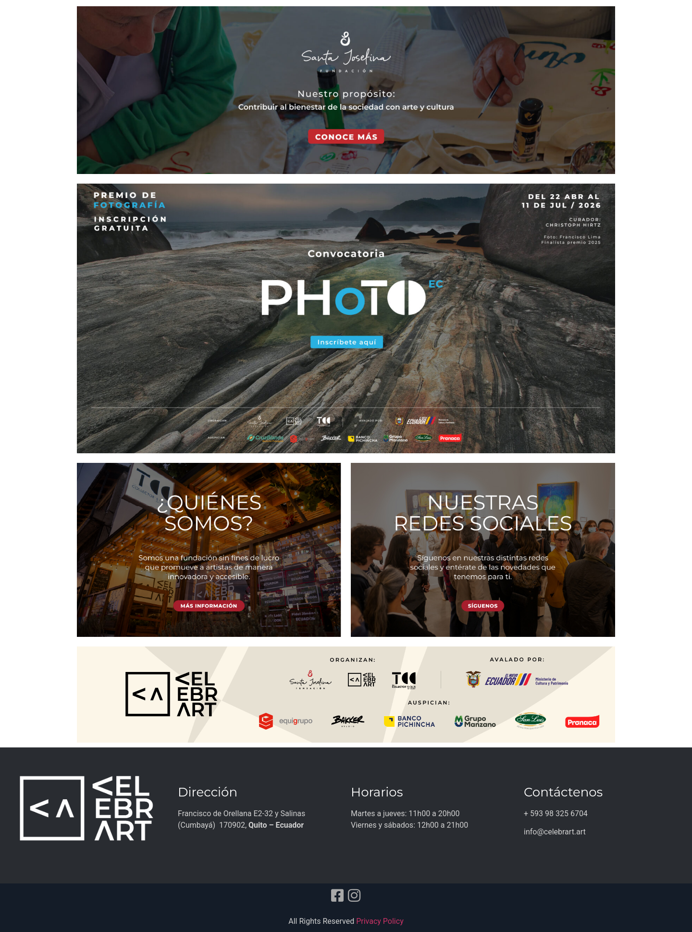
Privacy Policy (380, 921)
